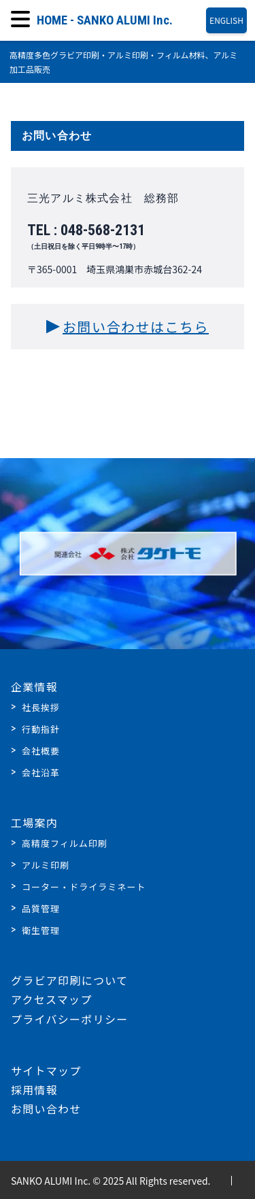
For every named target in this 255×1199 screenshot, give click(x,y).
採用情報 (34, 1089)
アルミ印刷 (45, 864)
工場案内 (34, 822)
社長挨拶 (41, 707)
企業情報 (34, 686)
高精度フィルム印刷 (64, 843)
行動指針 (41, 729)
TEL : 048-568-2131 (127, 236)
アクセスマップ (51, 999)
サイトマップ (46, 1070)
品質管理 (41, 908)
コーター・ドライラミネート (84, 886)
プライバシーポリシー (69, 1019)
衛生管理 (41, 930)
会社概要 (41, 750)
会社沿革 (41, 772)
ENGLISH (226, 20)
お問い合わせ (46, 1108)
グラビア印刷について (69, 980)
